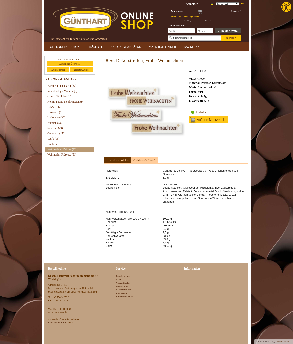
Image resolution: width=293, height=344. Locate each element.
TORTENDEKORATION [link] (64, 46)
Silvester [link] (55, 128)
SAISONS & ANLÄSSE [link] (126, 46)
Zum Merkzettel (228, 31)
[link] (286, 7)
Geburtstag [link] (56, 133)
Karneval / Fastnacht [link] (62, 85)
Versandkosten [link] (123, 283)
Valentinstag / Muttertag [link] (63, 91)
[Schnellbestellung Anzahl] (205, 30)
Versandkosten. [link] (283, 341)
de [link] (242, 4)
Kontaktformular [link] (124, 296)
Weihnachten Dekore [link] (62, 149)
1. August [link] (54, 112)
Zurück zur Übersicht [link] (69, 63)
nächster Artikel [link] (81, 69)
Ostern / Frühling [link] (59, 96)
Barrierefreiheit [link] (123, 289)
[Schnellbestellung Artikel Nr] (181, 30)
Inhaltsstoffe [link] (117, 159)
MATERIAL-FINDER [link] (162, 46)
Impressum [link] (121, 293)
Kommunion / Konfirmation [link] (65, 101)
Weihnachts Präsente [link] (62, 154)
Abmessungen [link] (144, 159)
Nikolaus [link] (55, 122)
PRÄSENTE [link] (95, 46)
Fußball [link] (54, 106)
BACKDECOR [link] (193, 46)
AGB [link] (118, 279)
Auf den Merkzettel (210, 120)
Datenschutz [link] (122, 286)
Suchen (231, 38)
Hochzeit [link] (52, 144)
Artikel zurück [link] (58, 69)
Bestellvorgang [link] (123, 276)
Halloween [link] (56, 117)
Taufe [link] (53, 138)
